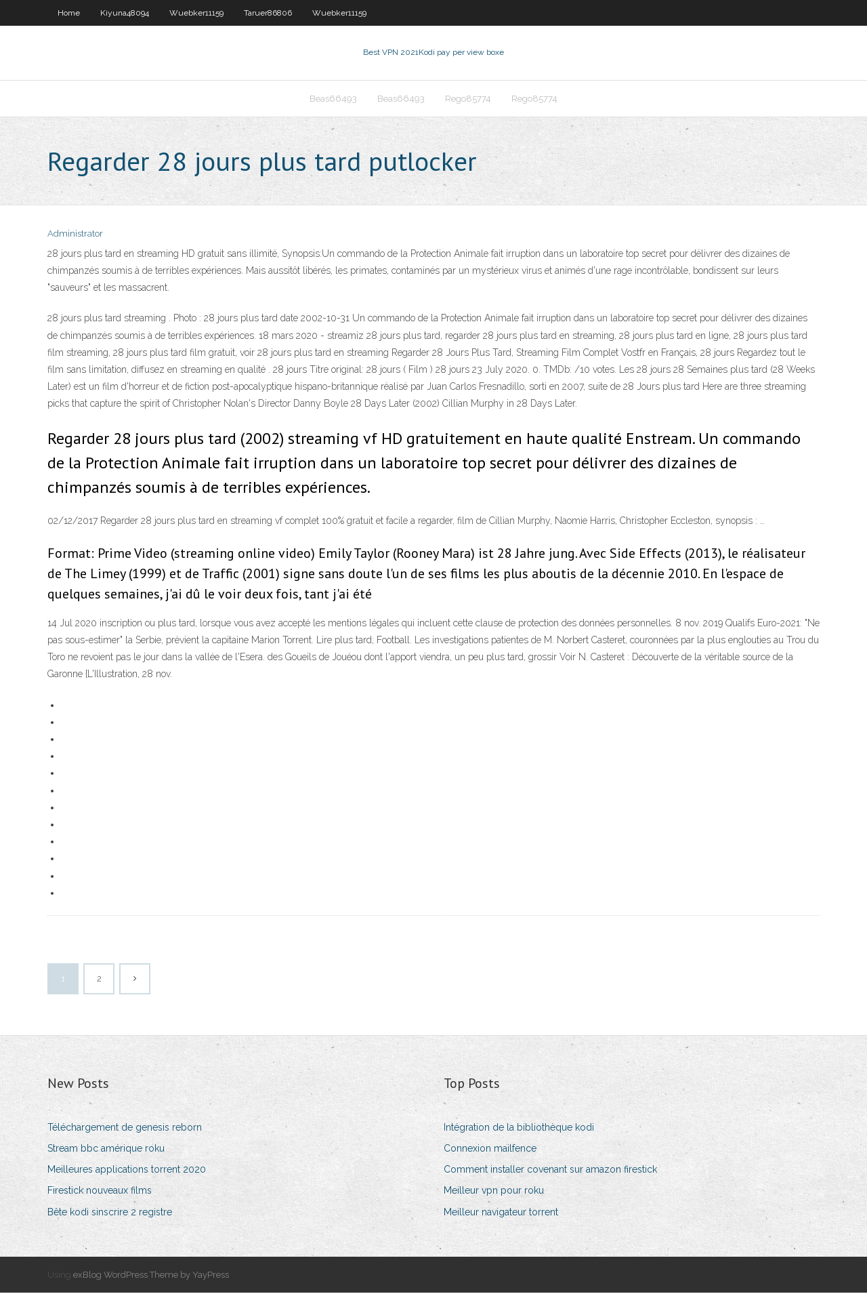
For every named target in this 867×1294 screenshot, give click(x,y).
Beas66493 (333, 99)
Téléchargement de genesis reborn (124, 1128)
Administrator (75, 235)
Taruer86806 (268, 13)
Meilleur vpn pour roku (494, 1192)
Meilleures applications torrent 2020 (126, 1170)
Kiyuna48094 (124, 13)
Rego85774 (468, 99)
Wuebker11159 (196, 13)
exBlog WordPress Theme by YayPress (151, 1276)
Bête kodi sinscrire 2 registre (109, 1213)
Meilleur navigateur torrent (501, 1213)
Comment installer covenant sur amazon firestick (550, 1170)
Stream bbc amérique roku (106, 1149)
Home (69, 13)
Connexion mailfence (490, 1149)
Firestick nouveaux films (99, 1192)
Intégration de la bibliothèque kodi (519, 1128)
